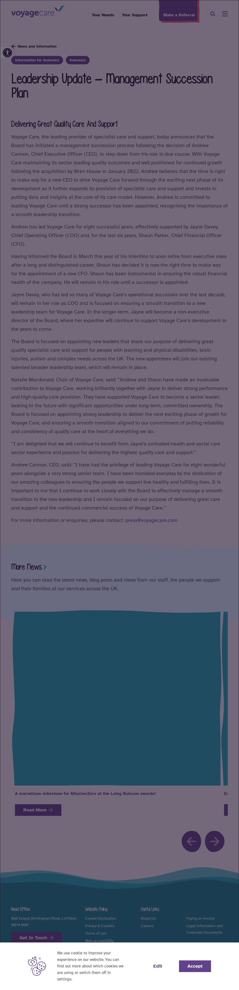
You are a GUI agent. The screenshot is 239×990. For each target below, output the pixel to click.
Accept (195, 966)
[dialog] (119, 495)
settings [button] (64, 979)
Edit (157, 966)
